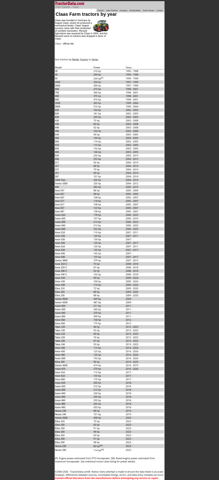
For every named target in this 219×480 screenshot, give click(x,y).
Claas (76, 7)
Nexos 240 (60, 414)
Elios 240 (60, 362)
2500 (57, 82)
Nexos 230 (60, 411)
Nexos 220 (60, 446)
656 (57, 148)
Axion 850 (60, 229)
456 (57, 131)
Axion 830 (60, 222)
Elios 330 (60, 439)
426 (57, 120)
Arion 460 (60, 355)
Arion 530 (60, 239)
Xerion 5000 (61, 302)
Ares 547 (59, 190)
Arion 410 (60, 278)
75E (57, 92)
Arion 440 (60, 348)
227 (57, 166)
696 (57, 152)
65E (57, 89)
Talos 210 (60, 334)
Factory (84, 59)
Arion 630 (60, 253)
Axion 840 (60, 225)
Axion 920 (60, 306)
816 (57, 110)
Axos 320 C (61, 267)
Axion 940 (60, 313)
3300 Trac (60, 180)
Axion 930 (60, 309)
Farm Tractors (63, 7)
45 (56, 74)
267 (57, 176)
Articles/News (135, 10)
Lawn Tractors (112, 10)
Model (75, 59)
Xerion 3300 (61, 183)
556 (57, 138)
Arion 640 (60, 257)
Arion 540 (60, 243)
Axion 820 (60, 218)
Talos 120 (60, 327)
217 (57, 162)
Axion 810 (60, 215)
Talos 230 (60, 341)
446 (57, 127)
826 (57, 113)
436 (57, 124)
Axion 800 (60, 358)
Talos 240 (60, 344)
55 (56, 78)
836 (57, 117)
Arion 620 (60, 250)
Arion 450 (60, 351)
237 (57, 169)
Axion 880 (60, 404)
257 (57, 173)
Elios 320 (60, 435)
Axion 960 (60, 407)
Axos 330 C (61, 271)
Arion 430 (60, 285)
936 (57, 159)
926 (57, 155)
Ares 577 (59, 201)
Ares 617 (59, 204)
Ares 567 (59, 197)
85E (57, 96)
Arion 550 (60, 320)
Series (95, 59)
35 (56, 71)
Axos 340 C (61, 274)
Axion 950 (60, 316)
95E (57, 99)
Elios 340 (60, 442)
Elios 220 (60, 292)
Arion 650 (60, 323)
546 (57, 134)
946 (57, 187)
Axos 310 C (61, 264)
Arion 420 (60, 281)
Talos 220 (60, 337)
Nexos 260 (60, 450)
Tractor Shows (148, 10)
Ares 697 (59, 211)
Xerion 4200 (61, 418)
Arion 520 (60, 236)
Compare (123, 10)
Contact (159, 10)
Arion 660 (60, 379)
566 (57, 141)
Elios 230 (60, 295)
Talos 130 (60, 330)
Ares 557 (59, 194)
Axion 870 (60, 369)
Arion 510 (60, 232)
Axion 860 (60, 400)
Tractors (100, 10)
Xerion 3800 (61, 260)
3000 (57, 85)
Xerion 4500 (61, 299)
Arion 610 (60, 246)
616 (57, 145)
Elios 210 (60, 288)
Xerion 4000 (61, 365)
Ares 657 (59, 208)
